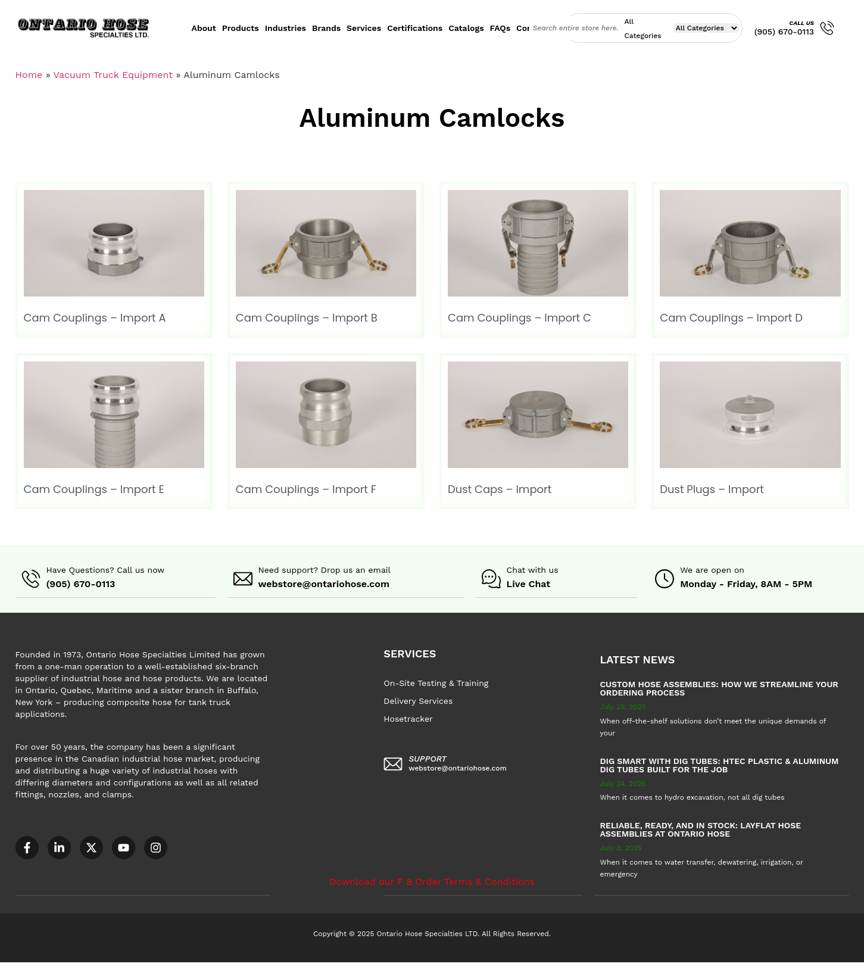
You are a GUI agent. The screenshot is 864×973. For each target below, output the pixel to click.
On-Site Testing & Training (435, 682)
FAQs (500, 28)
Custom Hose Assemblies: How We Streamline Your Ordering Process (719, 688)
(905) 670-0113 (784, 31)
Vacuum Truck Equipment (113, 74)
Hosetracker (407, 718)
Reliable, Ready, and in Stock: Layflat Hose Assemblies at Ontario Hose (700, 829)
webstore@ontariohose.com (324, 584)
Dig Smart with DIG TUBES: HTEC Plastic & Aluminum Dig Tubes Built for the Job (719, 765)
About (204, 28)
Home (29, 74)
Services (364, 28)
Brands (326, 28)
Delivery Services (418, 700)
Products (240, 28)
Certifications (414, 28)
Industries (285, 28)
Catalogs (466, 28)
